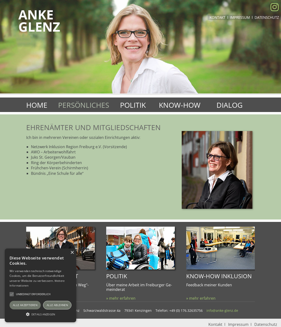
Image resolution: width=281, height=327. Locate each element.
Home (36, 105)
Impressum (240, 17)
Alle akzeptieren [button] (25, 305)
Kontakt (217, 17)
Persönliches (83, 105)
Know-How (180, 105)
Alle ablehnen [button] (57, 305)
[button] (40, 314)
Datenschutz (267, 17)
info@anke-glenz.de (222, 310)
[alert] (40, 285)
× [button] (72, 252)
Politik (133, 105)
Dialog (229, 105)
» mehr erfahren (120, 298)
